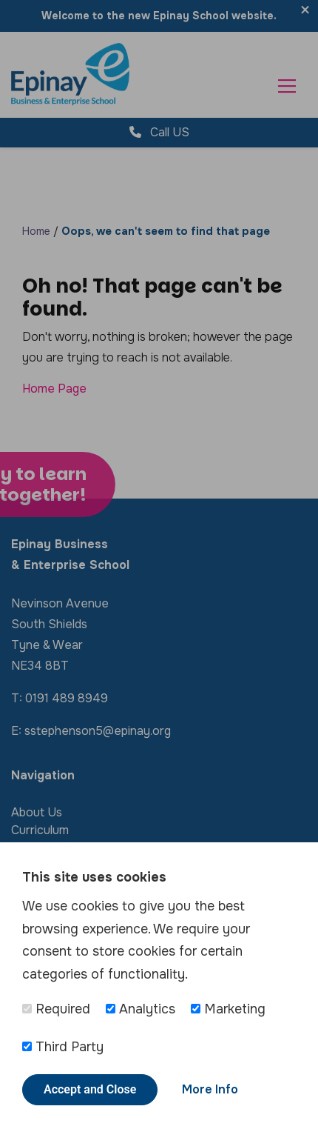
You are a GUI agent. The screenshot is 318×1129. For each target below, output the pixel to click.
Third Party (63, 1047)
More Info (210, 1089)
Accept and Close (90, 1089)
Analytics (140, 1009)
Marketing (228, 1009)
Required (56, 1009)
